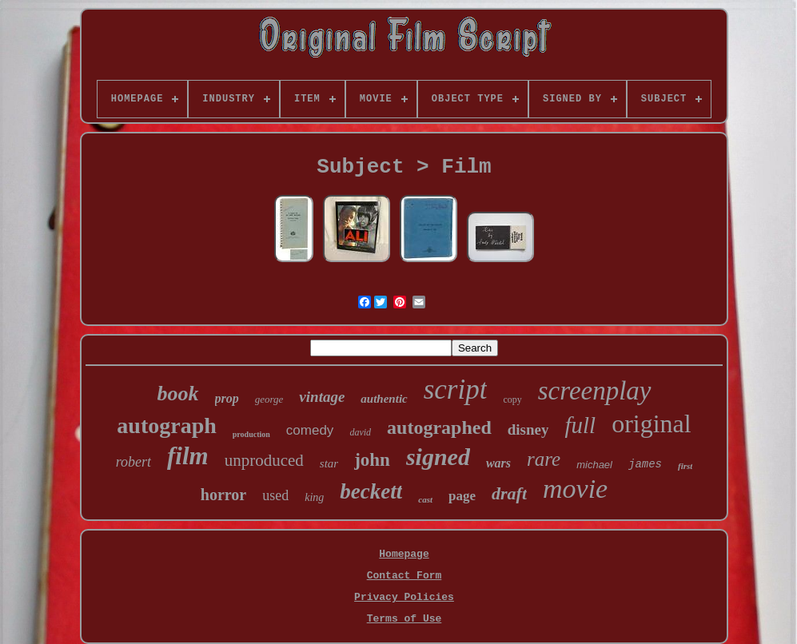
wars (498, 463)
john (372, 460)
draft (509, 493)
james (645, 464)
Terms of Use (404, 619)
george (269, 399)
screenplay (595, 390)
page (462, 495)
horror (223, 494)
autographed (439, 427)
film (188, 456)
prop (227, 398)
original (651, 423)
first (685, 466)
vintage (322, 396)
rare (543, 459)
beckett (371, 491)
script (456, 389)
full (580, 425)
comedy (310, 430)
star (329, 463)
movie (575, 488)
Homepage (403, 554)
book (178, 393)
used (275, 495)
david (360, 432)
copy (512, 399)
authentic (384, 398)
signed (438, 456)
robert (133, 462)
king (314, 497)
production (251, 434)
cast (425, 499)
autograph (166, 425)
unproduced (264, 460)
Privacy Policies (404, 597)
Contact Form (404, 576)
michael (594, 465)
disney (528, 429)
